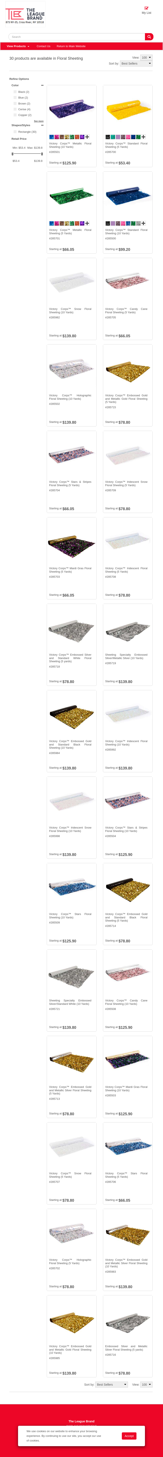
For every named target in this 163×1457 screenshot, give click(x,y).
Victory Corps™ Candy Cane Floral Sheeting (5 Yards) (126, 310)
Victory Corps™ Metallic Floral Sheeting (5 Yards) (70, 231)
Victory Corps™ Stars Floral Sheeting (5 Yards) (126, 1175)
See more (39, 121)
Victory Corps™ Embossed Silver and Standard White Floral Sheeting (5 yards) (70, 658)
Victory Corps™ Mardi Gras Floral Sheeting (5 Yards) (70, 570)
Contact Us (43, 46)
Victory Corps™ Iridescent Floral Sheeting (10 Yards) (126, 743)
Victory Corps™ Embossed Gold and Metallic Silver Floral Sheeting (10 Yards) (126, 1263)
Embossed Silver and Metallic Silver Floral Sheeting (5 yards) (126, 1348)
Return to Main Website (71, 46)
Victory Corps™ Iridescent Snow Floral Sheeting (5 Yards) (126, 483)
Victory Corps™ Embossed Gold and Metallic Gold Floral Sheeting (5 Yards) (126, 399)
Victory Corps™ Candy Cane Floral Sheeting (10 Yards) (126, 1002)
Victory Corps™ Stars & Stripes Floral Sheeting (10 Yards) (126, 829)
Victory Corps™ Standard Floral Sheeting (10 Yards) (126, 231)
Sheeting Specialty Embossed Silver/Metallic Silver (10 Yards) (126, 656)
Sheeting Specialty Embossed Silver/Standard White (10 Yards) (70, 1002)
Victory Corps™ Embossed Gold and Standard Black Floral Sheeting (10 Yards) (70, 744)
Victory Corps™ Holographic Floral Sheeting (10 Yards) (70, 397)
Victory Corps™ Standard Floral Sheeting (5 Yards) (126, 145)
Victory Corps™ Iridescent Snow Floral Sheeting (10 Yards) (70, 829)
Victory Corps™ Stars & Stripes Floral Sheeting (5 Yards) (70, 483)
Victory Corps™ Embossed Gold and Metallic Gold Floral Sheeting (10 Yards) (70, 1349)
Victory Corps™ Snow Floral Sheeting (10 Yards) (70, 310)
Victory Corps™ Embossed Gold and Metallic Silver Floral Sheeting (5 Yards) (70, 1090)
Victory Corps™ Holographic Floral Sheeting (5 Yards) (70, 1261)
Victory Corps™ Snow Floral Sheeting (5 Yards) (70, 1175)
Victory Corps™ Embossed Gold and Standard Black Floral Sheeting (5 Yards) (126, 917)
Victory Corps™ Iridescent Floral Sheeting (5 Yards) (126, 570)
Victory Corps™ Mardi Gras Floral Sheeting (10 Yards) (126, 1088)
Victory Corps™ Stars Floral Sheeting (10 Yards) (70, 915)
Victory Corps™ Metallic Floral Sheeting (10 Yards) (70, 145)
